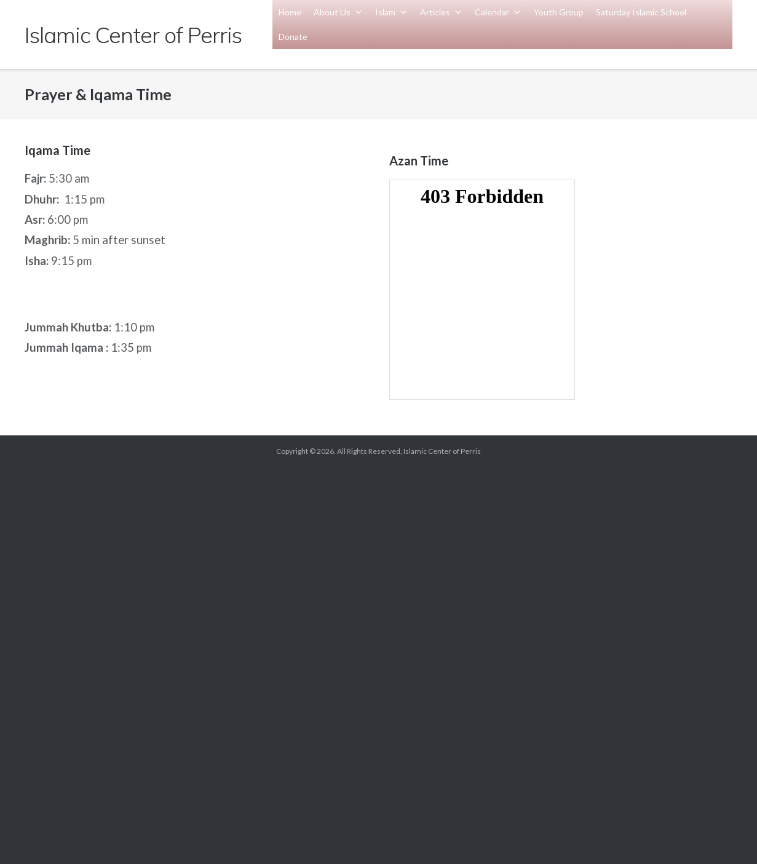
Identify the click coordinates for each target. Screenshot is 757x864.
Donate (293, 36)
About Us (338, 12)
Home (290, 12)
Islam (391, 12)
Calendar (498, 12)
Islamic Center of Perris (442, 451)
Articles (441, 12)
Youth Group (559, 12)
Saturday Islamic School (641, 12)
